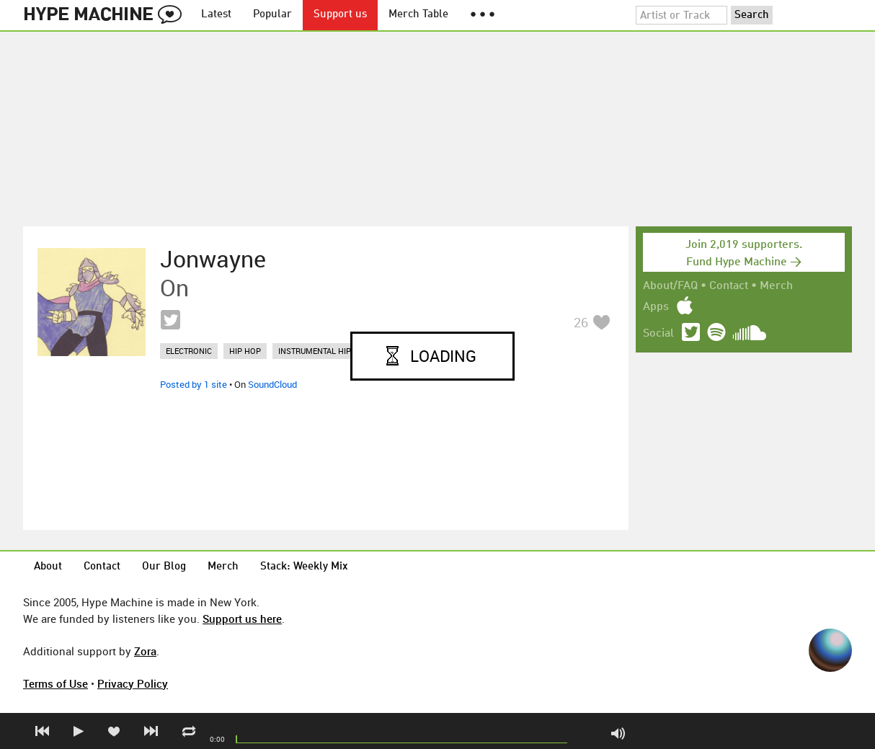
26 (581, 322)
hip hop (245, 350)
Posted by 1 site (193, 384)
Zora (145, 651)
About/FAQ (670, 286)
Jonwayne (213, 258)
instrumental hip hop (324, 350)
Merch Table (418, 14)
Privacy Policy (132, 683)
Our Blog (164, 567)
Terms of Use (55, 683)
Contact (728, 286)
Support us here (242, 618)
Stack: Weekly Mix (304, 567)
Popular (272, 14)
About (48, 567)
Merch (776, 286)
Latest (216, 14)
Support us (340, 14)
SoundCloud (272, 384)
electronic (189, 350)
